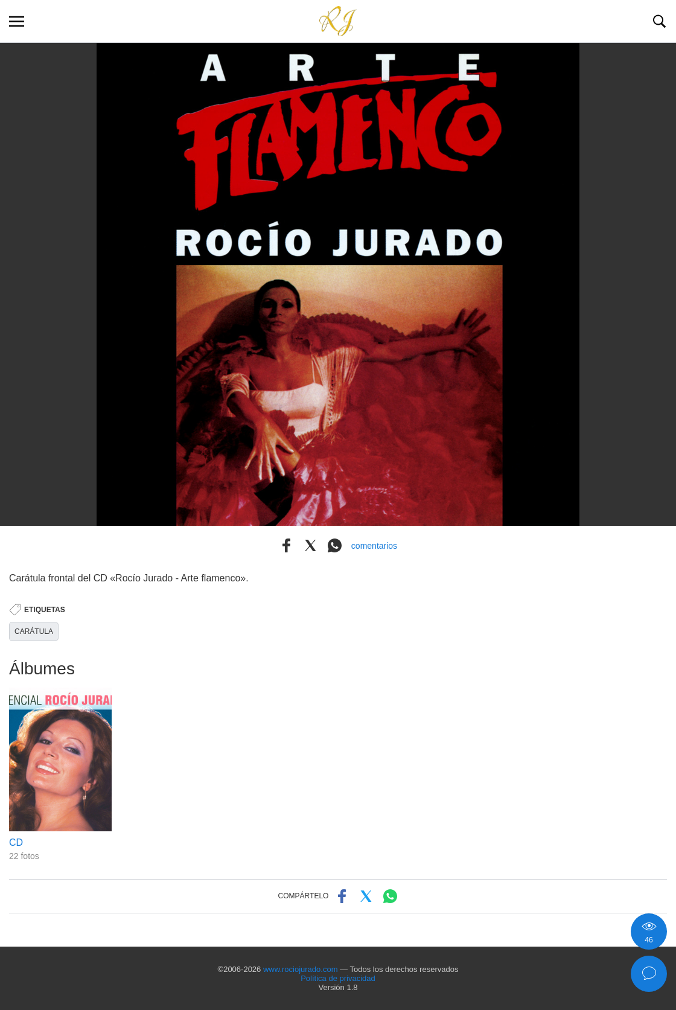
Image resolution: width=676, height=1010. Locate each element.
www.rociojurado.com (300, 969)
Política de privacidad (338, 978)
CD (16, 842)
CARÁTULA (33, 631)
